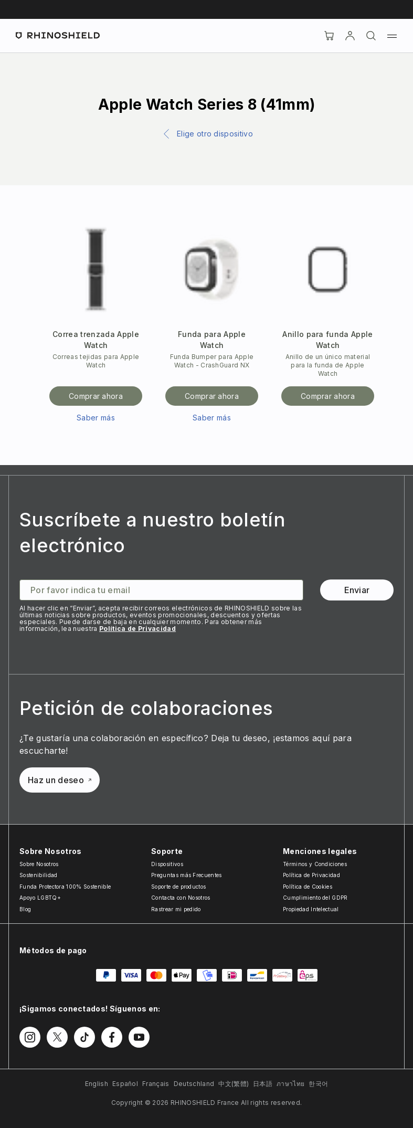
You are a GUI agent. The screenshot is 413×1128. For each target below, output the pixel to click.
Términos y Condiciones (315, 864)
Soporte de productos (178, 886)
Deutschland (194, 1084)
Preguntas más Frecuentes (186, 875)
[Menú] (392, 35)
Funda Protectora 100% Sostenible (65, 886)
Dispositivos (167, 864)
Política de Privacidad (137, 628)
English (96, 1084)
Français (156, 1084)
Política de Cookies (307, 886)
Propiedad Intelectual (311, 909)
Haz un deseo (59, 780)
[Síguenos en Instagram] (29, 1037)
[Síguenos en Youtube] (139, 1037)
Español (125, 1084)
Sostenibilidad (38, 875)
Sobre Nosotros (38, 864)
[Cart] (329, 35)
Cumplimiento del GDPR (315, 897)
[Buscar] (371, 35)
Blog (25, 909)
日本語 (262, 1084)
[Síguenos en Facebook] (111, 1037)
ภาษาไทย (290, 1084)
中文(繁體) (233, 1084)
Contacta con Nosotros (180, 897)
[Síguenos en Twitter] (57, 1037)
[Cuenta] (350, 35)
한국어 (318, 1084)
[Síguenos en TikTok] (84, 1037)
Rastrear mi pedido (176, 909)
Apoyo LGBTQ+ (40, 897)
